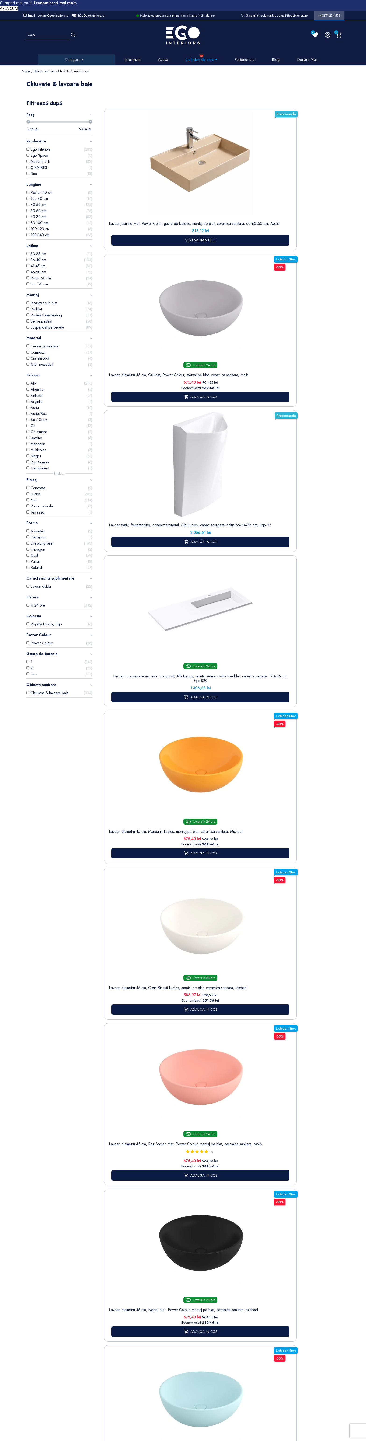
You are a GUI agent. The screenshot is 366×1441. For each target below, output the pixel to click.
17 (297, 648)
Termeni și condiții (169, 1302)
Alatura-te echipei (168, 1372)
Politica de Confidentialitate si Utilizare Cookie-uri (145, 1314)
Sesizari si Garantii (169, 1347)
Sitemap (110, 1299)
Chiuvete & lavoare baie (113, 1329)
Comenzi (197, 1299)
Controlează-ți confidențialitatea (183, 1398)
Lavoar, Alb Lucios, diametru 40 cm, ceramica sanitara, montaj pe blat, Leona (167, 571)
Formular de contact (142, 1339)
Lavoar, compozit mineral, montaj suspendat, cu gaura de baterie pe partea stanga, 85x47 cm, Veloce (253, 449)
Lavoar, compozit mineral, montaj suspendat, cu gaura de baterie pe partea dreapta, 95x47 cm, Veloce (297, 308)
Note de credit (201, 1307)
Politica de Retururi (169, 1335)
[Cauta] (73, 35)
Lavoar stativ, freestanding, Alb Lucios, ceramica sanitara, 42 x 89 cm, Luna (296, 571)
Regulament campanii (170, 1360)
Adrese (196, 1314)
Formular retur (44, 1319)
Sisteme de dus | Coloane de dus (113, 1347)
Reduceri (168, 1382)
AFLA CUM (9, 8)
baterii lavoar (167, 820)
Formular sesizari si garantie (76, 1328)
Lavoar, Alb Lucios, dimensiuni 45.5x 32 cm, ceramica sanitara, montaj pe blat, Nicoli (297, 447)
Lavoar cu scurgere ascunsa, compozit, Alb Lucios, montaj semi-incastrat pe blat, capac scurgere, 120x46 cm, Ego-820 (253, 187)
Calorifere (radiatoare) (112, 1377)
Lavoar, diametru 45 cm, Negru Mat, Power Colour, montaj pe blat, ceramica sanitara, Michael (211, 308)
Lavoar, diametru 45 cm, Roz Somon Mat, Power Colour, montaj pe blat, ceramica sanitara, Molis (167, 308)
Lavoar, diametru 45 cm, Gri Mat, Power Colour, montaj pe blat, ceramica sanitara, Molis (167, 182)
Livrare (167, 1292)
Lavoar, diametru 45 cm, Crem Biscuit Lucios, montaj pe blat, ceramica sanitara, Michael (124, 308)
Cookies (139, 1330)
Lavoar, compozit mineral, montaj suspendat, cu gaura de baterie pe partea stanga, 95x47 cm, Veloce (167, 449)
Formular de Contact (227, 1409)
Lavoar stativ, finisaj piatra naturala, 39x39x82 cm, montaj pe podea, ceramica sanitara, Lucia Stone (124, 449)
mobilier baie (190, 1053)
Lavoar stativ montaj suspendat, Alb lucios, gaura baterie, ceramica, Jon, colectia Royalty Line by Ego (210, 576)
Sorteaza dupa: (247, 106)
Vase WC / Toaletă (113, 1365)
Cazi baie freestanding (113, 1316)
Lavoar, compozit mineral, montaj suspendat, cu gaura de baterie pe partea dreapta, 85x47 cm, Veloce (210, 449)
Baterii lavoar (113, 1306)
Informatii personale (205, 1292)
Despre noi (170, 1312)
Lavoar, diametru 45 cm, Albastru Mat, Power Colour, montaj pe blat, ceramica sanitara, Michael (253, 308)
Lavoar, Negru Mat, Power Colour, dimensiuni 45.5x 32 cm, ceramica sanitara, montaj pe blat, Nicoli (124, 576)
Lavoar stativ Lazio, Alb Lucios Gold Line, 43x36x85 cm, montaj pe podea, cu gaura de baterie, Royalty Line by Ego (253, 576)
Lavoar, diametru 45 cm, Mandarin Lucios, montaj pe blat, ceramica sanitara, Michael (296, 180)
